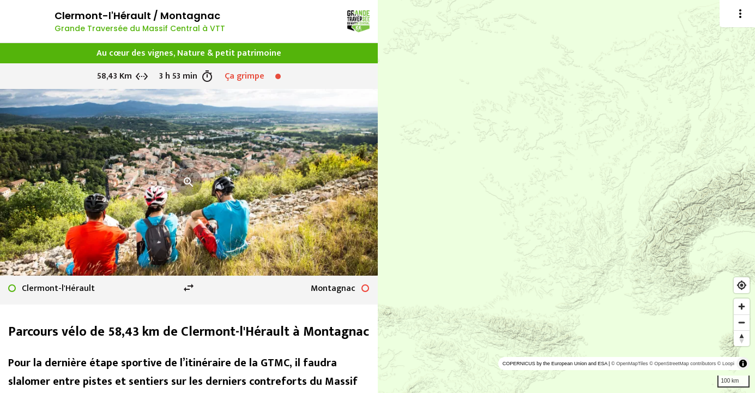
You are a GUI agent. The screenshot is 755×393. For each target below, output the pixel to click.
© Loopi (725, 363)
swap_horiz (188, 287)
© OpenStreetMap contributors (682, 363)
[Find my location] (742, 285)
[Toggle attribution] (743, 363)
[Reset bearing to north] (742, 338)
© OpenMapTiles (629, 363)
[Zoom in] (742, 306)
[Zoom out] (742, 322)
